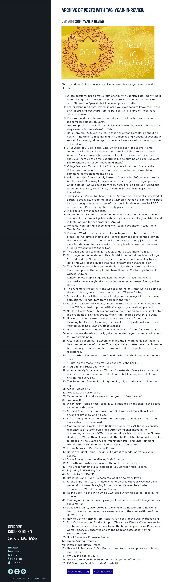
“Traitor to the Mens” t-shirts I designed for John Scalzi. (102, 362)
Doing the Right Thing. (81, 451)
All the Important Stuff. (81, 481)
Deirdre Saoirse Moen (20, 529)
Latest (13, 547)
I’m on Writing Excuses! (82, 541)
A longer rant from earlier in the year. (106, 299)
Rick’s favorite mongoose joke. (86, 210)
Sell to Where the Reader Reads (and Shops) (95, 162)
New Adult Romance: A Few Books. (89, 548)
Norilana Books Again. (81, 311)
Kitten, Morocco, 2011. (80, 448)
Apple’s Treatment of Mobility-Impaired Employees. (100, 303)
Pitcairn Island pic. (78, 118)
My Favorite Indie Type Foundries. (88, 559)
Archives (14, 551)
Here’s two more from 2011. (135, 251)
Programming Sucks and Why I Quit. (89, 366)
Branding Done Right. (80, 477)
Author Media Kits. (78, 388)
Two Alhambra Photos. (81, 288)
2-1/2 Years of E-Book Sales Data (87, 147)
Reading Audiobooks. (80, 500)
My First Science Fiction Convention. (90, 411)
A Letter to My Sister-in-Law (85, 370)
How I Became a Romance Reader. (88, 537)
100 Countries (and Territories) (86, 563)
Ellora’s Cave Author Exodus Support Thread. (95, 522)
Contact (14, 562)
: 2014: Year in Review (82, 21)
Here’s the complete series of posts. (100, 444)
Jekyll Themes (40, 579)
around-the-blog (78, 571)
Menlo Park (15, 558)
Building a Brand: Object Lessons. (99, 325)
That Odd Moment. (79, 266)
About (13, 555)
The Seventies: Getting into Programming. (94, 381)
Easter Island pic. (77, 107)
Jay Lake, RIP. (75, 400)
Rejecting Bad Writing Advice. (86, 470)
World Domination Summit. (101, 489)
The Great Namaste (79, 466)
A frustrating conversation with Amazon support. (98, 418)
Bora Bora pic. (76, 132)
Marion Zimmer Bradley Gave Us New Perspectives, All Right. (105, 426)
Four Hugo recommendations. (85, 255)
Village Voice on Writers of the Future (91, 166)
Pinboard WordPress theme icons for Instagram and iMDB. (104, 233)
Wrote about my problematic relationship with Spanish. (102, 95)
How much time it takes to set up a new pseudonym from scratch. (108, 318)
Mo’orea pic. (74, 125)
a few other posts (127, 311)
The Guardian (91, 440)
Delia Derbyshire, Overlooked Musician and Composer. (102, 507)
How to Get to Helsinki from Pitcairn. (90, 518)
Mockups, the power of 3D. (84, 392)
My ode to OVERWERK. (81, 474)
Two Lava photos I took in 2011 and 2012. (92, 251)
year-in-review (103, 571)
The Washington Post (115, 440)
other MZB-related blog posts (131, 437)
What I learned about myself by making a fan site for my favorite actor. (112, 329)
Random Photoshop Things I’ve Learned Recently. (98, 277)
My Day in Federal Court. (82, 555)
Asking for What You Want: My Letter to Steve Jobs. (100, 177)
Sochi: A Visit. (75, 196)
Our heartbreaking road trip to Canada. (92, 355)
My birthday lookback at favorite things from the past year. (104, 463)
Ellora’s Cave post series (145, 522)
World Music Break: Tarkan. (84, 544)
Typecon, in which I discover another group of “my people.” (104, 396)
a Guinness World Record (130, 466)
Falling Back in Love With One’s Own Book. (94, 492)
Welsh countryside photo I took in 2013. (91, 403)
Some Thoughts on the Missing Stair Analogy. (95, 459)
